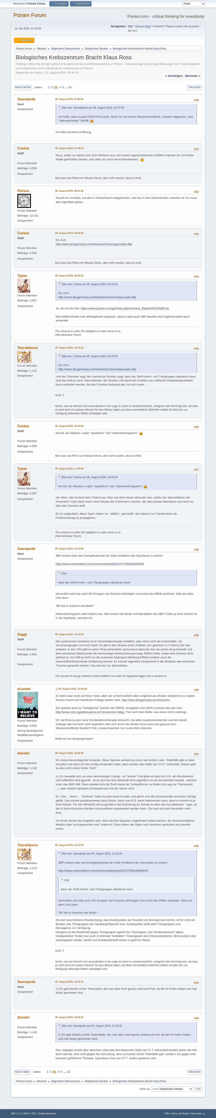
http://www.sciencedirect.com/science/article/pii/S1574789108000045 (100, 563)
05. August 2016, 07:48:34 (69, 148)
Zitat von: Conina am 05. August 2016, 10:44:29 (89, 477)
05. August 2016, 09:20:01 (69, 275)
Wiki (130, 26)
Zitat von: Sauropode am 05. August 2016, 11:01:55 (91, 853)
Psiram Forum (29, 15)
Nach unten (23, 87)
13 (70, 87)
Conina (23, 148)
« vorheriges (173, 75)
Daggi (22, 634)
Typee (22, 276)
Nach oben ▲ (198, 1113)
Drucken (194, 87)
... (66, 87)
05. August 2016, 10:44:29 (69, 426)
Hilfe (166, 1113)
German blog (142, 26)
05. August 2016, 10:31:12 (69, 347)
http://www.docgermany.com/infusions (146, 700)
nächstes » (192, 75)
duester (23, 753)
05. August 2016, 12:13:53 (69, 845)
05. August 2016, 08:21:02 (69, 191)
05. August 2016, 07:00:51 (69, 99)
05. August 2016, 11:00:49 (69, 468)
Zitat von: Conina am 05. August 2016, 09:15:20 (89, 284)
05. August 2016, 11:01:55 (69, 548)
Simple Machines (47, 1113)
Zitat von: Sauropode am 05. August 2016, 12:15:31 (91, 1025)
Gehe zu (144, 1088)
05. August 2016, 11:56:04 (73, 689)
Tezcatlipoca (27, 348)
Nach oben (22, 1072)
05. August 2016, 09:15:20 (69, 233)
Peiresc (23, 191)
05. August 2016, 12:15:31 (69, 981)
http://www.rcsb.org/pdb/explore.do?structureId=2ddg (89, 712)
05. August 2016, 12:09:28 (69, 753)
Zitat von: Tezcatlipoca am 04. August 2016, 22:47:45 (92, 107)
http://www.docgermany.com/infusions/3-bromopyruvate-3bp (94, 244)
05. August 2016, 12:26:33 (69, 1017)
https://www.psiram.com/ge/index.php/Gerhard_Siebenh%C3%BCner (125, 308)
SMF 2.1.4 (16, 1113)
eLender (24, 689)
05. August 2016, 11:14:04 (69, 634)
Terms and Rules (180, 1113)
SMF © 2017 (30, 1113)
